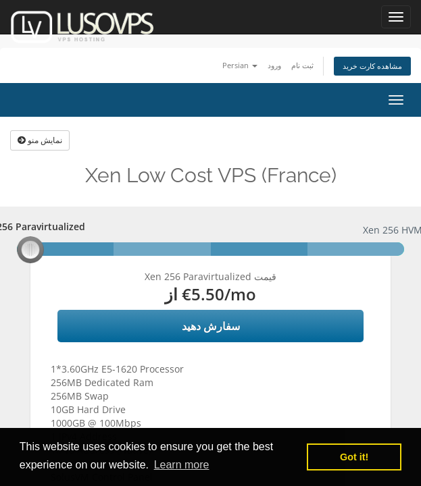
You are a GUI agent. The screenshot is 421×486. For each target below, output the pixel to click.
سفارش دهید (211, 326)
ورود (274, 65)
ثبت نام (302, 65)
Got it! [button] (354, 457)
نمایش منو (40, 140)
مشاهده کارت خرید (372, 66)
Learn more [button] (181, 464)
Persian (239, 65)
